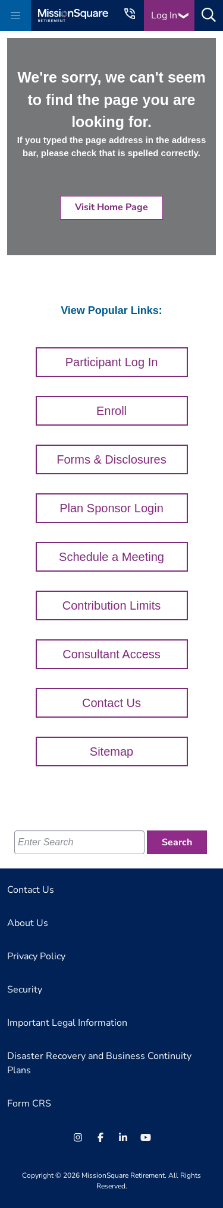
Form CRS (29, 1103)
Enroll (111, 410)
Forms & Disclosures (111, 459)
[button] (15, 15)
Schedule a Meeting (111, 556)
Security (24, 989)
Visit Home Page (111, 207)
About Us (27, 923)
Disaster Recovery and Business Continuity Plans (99, 1063)
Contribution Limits (111, 605)
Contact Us (111, 702)
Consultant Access (111, 654)
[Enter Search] (79, 842)
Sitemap (111, 751)
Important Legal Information (67, 1022)
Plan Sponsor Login (111, 508)
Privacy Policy (36, 956)
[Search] (177, 842)
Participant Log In (111, 362)
